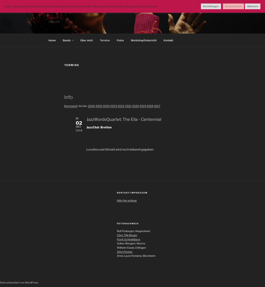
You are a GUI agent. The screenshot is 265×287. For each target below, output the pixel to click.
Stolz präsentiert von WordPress (19, 282)
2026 (91, 106)
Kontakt (168, 40)
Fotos (120, 40)
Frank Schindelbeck (128, 239)
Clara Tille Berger (127, 235)
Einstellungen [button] (211, 6)
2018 (150, 106)
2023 (113, 106)
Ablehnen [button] (252, 6)
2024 (106, 106)
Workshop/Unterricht (144, 40)
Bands (68, 40)
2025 (98, 106)
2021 (128, 106)
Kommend (70, 106)
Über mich (86, 40)
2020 (135, 106)
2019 (143, 106)
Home (52, 40)
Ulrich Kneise (124, 251)
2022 (121, 106)
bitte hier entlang (127, 200)
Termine (105, 40)
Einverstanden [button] (233, 6)
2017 (157, 106)
